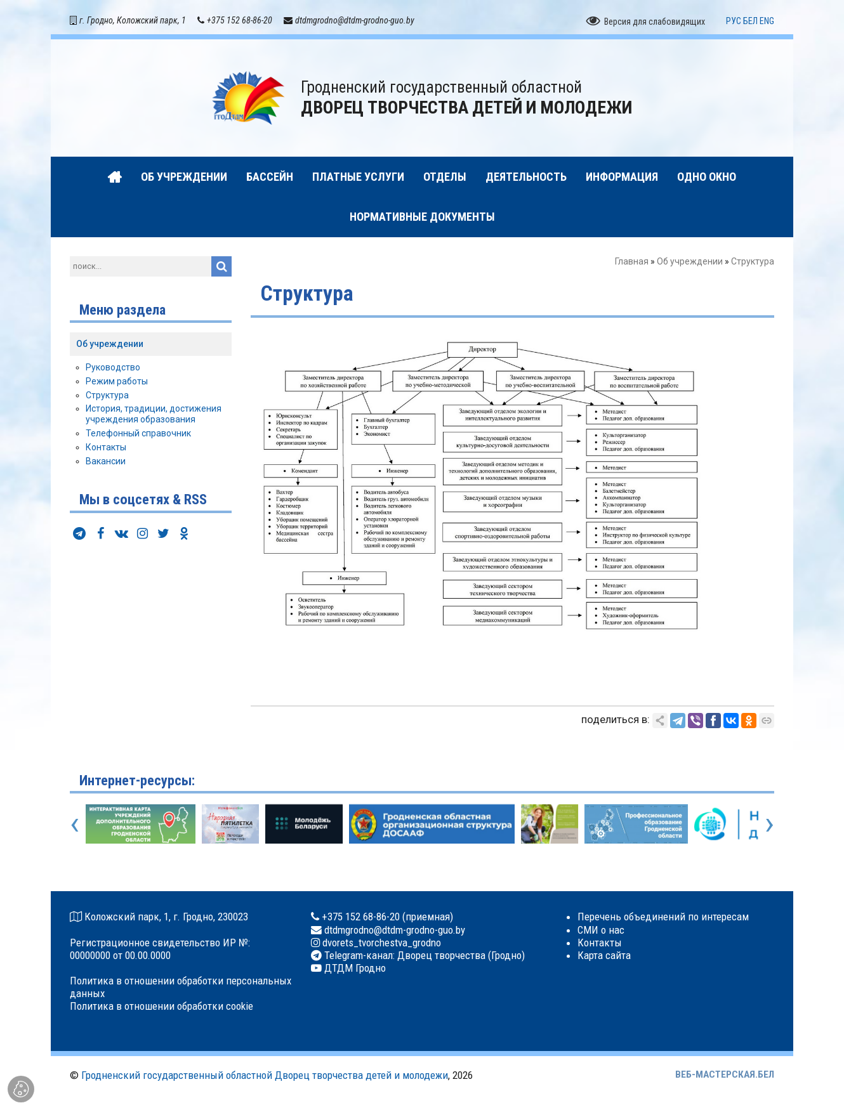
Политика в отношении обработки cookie (161, 1006)
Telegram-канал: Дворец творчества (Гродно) (423, 955)
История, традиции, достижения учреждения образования (153, 413)
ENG (767, 21)
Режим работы (117, 381)
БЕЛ (750, 21)
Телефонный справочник (138, 433)
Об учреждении (690, 261)
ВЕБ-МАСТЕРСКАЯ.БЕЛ (724, 1074)
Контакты (106, 447)
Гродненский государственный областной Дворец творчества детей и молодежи (264, 1075)
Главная (632, 261)
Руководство (113, 367)
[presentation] (74, 823)
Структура (107, 395)
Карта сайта (604, 955)
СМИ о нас (600, 930)
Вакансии (106, 461)
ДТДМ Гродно (354, 968)
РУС (733, 21)
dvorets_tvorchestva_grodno (380, 942)
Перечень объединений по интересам (663, 916)
